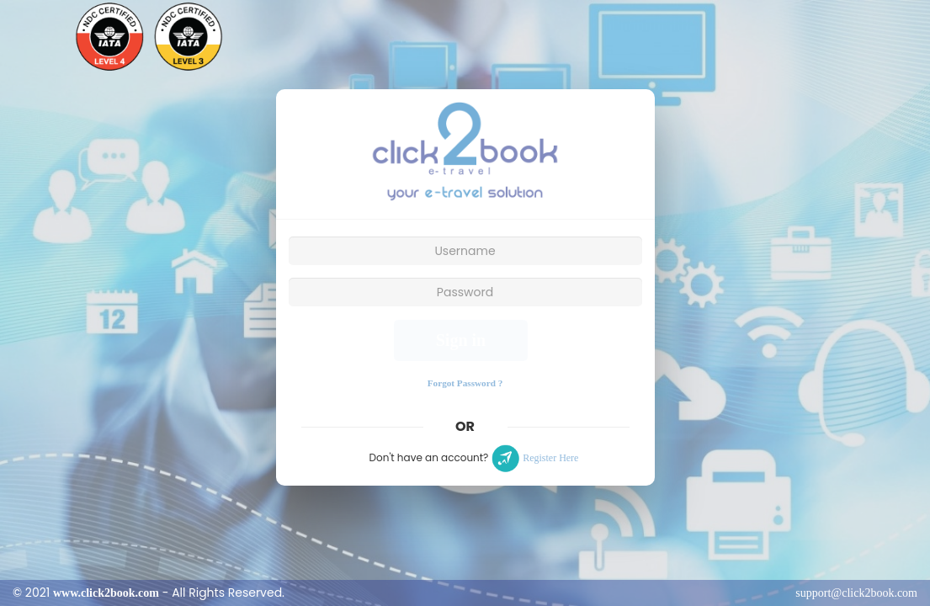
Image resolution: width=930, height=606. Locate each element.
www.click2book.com (106, 593)
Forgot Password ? (465, 383)
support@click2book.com (856, 593)
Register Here (550, 458)
